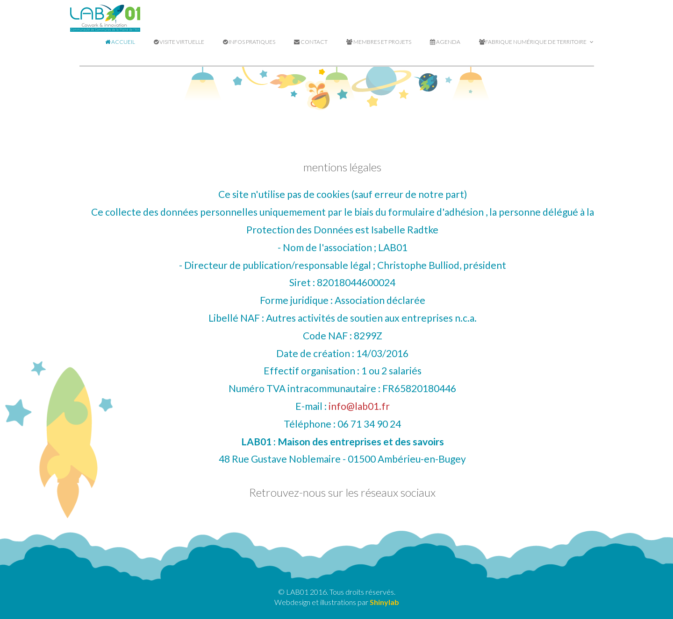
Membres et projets (378, 41)
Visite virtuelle (179, 41)
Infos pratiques (249, 41)
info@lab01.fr (359, 406)
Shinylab (384, 602)
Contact (311, 41)
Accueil (120, 41)
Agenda (445, 41)
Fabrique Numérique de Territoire (536, 41)
